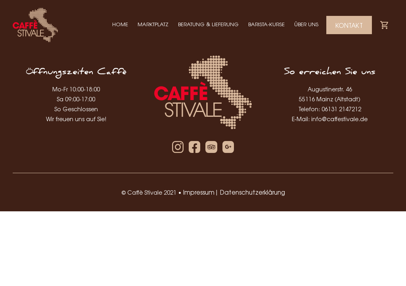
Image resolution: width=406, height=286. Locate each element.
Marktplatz (153, 24)
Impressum (198, 192)
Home (120, 24)
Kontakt (349, 25)
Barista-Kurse (266, 24)
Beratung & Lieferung (208, 24)
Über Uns (306, 24)
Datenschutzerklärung (252, 192)
